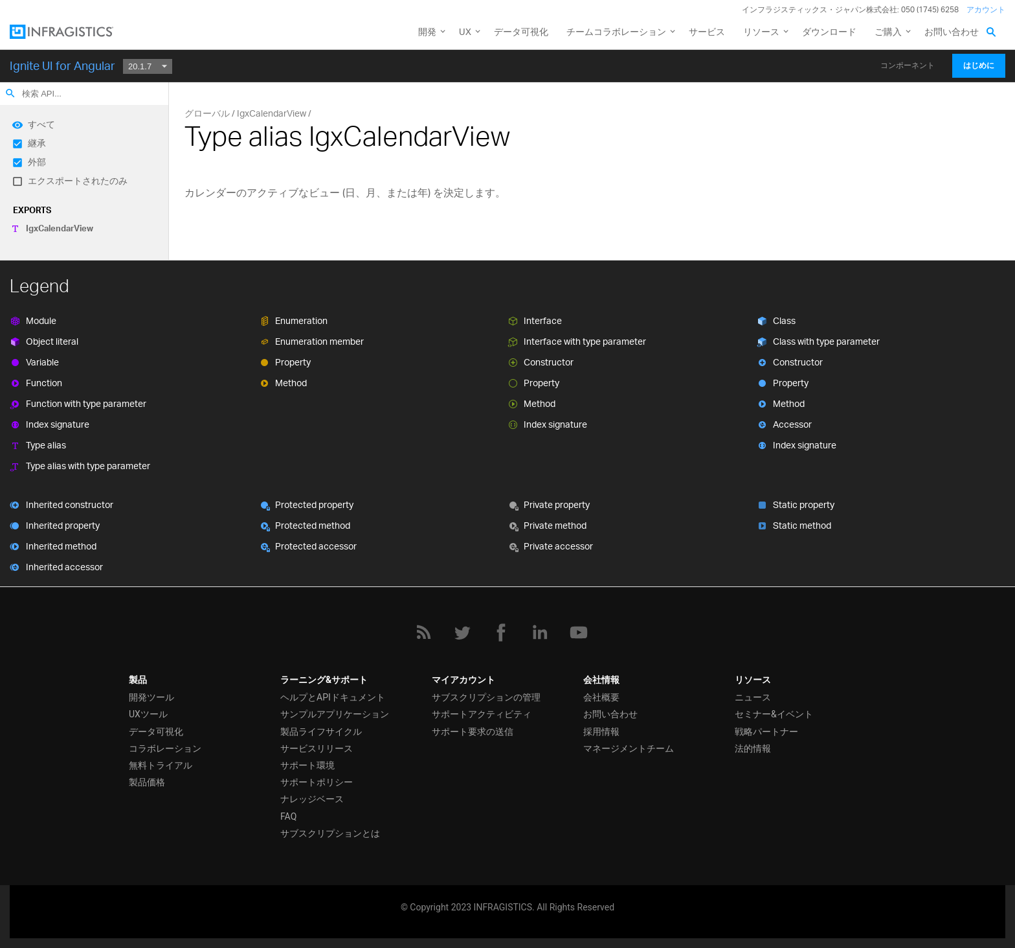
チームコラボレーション (616, 31)
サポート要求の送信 (472, 731)
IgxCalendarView (59, 228)
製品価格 (147, 782)
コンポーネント (907, 65)
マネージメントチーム (628, 748)
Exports (32, 210)
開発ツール (151, 697)
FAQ (288, 816)
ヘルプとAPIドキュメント (332, 697)
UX (465, 31)
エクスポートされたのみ (78, 180)
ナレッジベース (312, 799)
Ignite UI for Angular (62, 65)
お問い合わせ (951, 31)
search (10, 93)
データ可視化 (521, 31)
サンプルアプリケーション (334, 714)
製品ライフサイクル (321, 731)
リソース (761, 31)
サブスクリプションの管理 (486, 697)
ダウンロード (829, 31)
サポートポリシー (316, 782)
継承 (37, 142)
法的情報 (753, 748)
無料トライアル (160, 765)
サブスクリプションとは (330, 833)
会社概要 (601, 697)
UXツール (148, 714)
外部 (37, 161)
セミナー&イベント (774, 714)
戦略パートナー (766, 731)
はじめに (978, 65)
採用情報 (601, 731)
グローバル (207, 113)
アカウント (985, 9)
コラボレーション (165, 748)
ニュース (753, 697)
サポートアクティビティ (481, 714)
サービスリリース (316, 748)
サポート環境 (307, 765)
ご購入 (888, 31)
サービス (707, 31)
